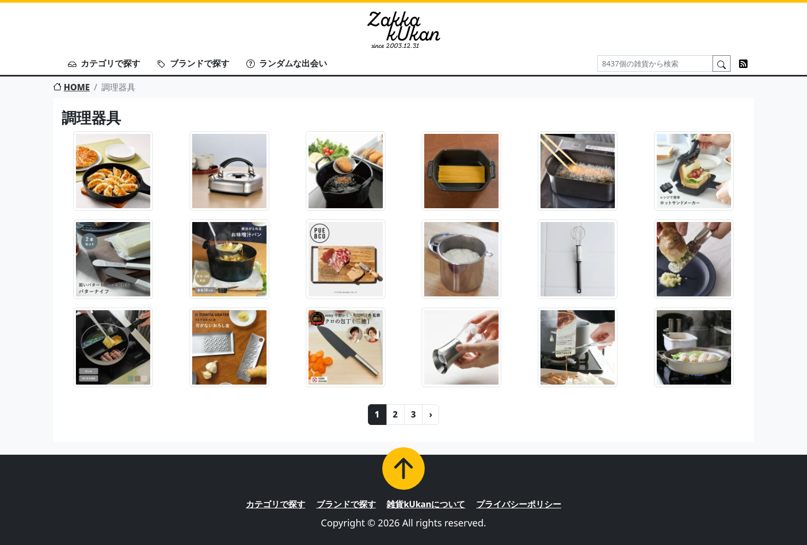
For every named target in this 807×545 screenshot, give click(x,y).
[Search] (655, 63)
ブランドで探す (193, 63)
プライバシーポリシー (518, 504)
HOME (71, 87)
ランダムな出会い (286, 63)
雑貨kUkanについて (426, 504)
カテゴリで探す (104, 63)
